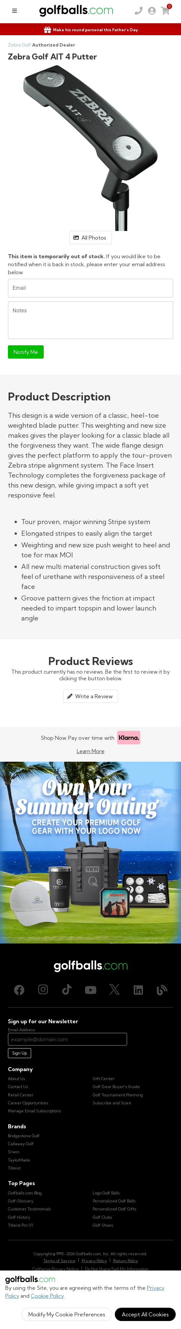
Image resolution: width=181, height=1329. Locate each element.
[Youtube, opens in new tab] (91, 990)
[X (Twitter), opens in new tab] (114, 990)
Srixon (14, 1151)
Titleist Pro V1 (20, 1225)
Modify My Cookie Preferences (66, 1314)
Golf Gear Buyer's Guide (116, 1086)
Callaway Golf (21, 1143)
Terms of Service (59, 1260)
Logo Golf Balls (106, 1192)
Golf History (19, 1217)
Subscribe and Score (112, 1102)
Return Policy (125, 1260)
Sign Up (19, 1053)
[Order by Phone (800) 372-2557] (139, 11)
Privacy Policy (94, 1260)
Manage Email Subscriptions (34, 1110)
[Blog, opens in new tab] (162, 990)
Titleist (14, 1167)
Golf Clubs (102, 1217)
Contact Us (18, 1086)
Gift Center (103, 1078)
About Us (16, 1078)
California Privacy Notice (55, 1269)
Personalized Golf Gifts (114, 1208)
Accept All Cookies (145, 1314)
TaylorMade (19, 1160)
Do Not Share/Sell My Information (117, 1269)
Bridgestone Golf (24, 1135)
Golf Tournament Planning (118, 1094)
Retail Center (20, 1094)
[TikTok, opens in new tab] (67, 990)
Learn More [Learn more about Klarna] (91, 751)
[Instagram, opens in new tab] (43, 990)
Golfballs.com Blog (25, 1192)
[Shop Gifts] (90, 30)
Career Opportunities (28, 1102)
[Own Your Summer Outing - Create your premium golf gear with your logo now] (90, 852)
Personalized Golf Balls (114, 1200)
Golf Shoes (103, 1225)
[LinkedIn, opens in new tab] (138, 990)
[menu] (14, 10)
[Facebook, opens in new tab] (19, 990)
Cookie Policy (47, 1295)
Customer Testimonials (29, 1208)
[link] (152, 10)
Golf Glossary (20, 1200)
